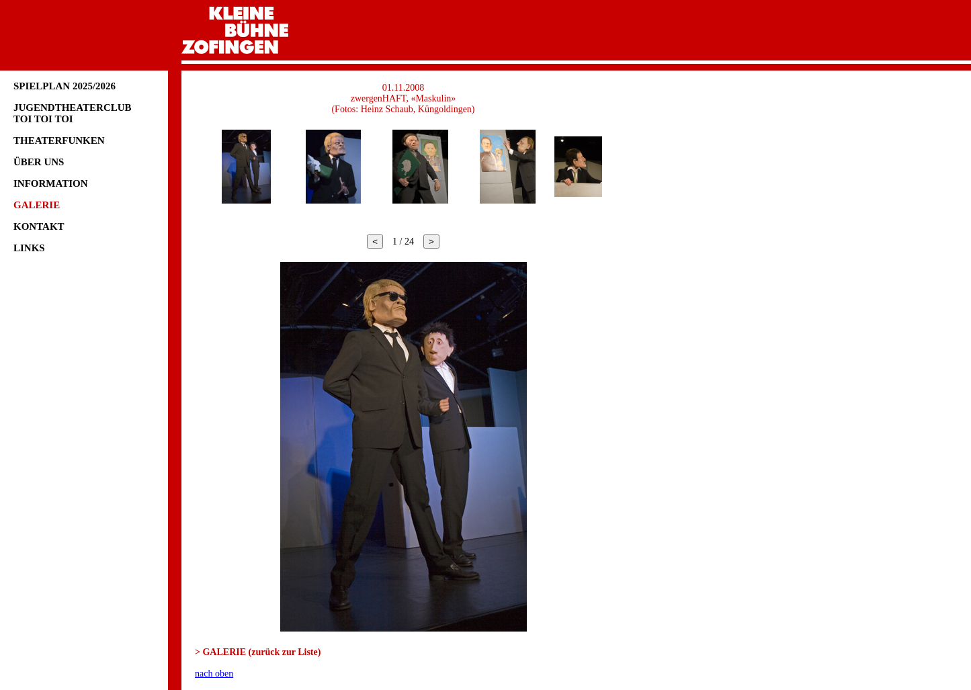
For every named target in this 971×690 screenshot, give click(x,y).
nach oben (214, 674)
